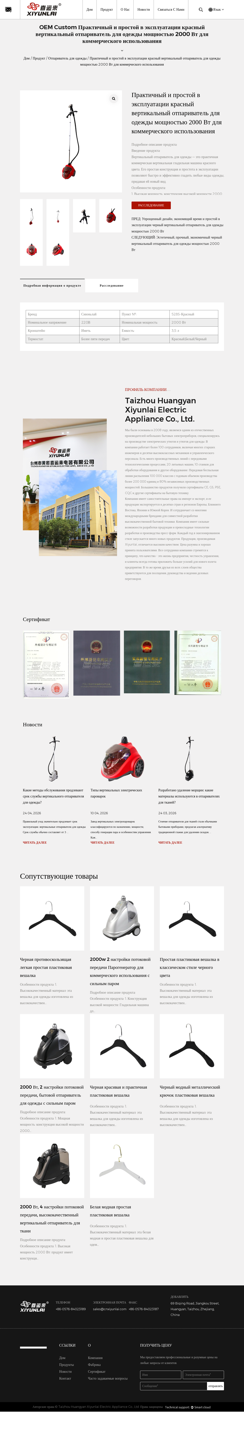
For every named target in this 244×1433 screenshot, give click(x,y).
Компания (95, 1379)
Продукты (66, 1386)
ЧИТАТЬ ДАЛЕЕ (35, 843)
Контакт (65, 1400)
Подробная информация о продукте (53, 286)
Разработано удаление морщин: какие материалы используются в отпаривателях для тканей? (189, 797)
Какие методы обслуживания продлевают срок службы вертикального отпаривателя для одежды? (53, 797)
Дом (90, 9)
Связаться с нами (171, 9)
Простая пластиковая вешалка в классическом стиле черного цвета (191, 968)
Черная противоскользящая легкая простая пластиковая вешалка (47, 968)
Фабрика (94, 1386)
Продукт (106, 9)
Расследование (151, 205)
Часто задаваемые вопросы (108, 1400)
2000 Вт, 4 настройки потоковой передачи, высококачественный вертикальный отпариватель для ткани (51, 1235)
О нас (125, 9)
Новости (143, 9)
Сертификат (97, 1393)
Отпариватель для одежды (67, 58)
